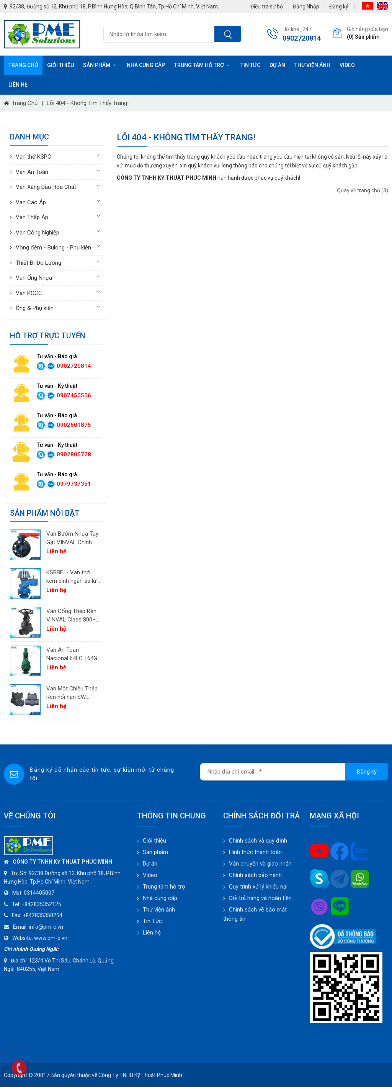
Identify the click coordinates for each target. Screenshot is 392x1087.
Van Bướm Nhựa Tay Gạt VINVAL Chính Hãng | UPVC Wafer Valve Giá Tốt (72, 538)
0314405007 (39, 893)
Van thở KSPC (33, 156)
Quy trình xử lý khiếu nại (258, 886)
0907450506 (74, 395)
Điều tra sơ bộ (266, 6)
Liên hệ (18, 85)
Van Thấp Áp (32, 217)
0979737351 (74, 483)
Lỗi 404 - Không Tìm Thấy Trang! (88, 103)
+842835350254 (42, 915)
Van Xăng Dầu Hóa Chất (46, 187)
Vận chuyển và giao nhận (260, 863)
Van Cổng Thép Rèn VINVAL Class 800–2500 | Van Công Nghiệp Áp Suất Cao (71, 616)
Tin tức (250, 65)
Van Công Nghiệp (37, 232)
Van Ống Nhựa (34, 277)
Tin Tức (152, 921)
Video (347, 65)
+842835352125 (41, 904)
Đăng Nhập (306, 6)
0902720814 (74, 365)
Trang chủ (23, 65)
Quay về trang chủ (362, 190)
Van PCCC (29, 293)
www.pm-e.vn (50, 938)
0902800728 (74, 454)
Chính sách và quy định (258, 840)
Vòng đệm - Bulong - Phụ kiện (53, 247)
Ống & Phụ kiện (35, 308)
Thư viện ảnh (312, 65)
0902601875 (74, 424)
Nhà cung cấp (146, 65)
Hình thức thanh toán (255, 852)
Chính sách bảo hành (255, 875)
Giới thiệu (60, 65)
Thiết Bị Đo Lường (38, 262)
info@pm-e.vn (46, 927)
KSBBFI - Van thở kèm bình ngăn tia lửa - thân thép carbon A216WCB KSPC (73, 577)
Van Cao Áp (31, 202)
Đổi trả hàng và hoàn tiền (260, 898)
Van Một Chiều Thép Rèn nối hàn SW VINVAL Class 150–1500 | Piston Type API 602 (72, 693)
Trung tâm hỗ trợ (202, 65)
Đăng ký (338, 6)
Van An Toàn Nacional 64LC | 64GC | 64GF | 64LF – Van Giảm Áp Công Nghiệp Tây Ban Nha (73, 654)
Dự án (277, 65)
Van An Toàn (32, 172)
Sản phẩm (100, 65)
